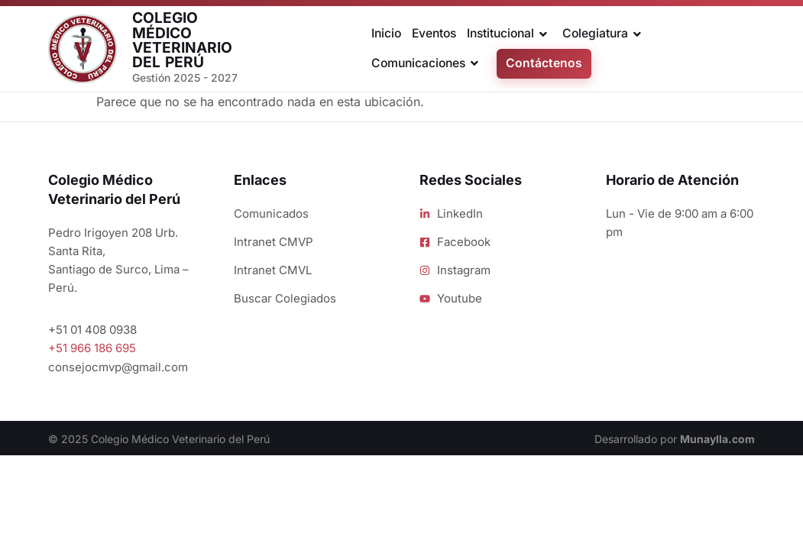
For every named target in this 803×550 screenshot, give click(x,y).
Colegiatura (604, 34)
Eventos (434, 33)
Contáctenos (544, 63)
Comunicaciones (427, 63)
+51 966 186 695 (92, 348)
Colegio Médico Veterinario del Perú (182, 39)
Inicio (386, 33)
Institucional (509, 34)
